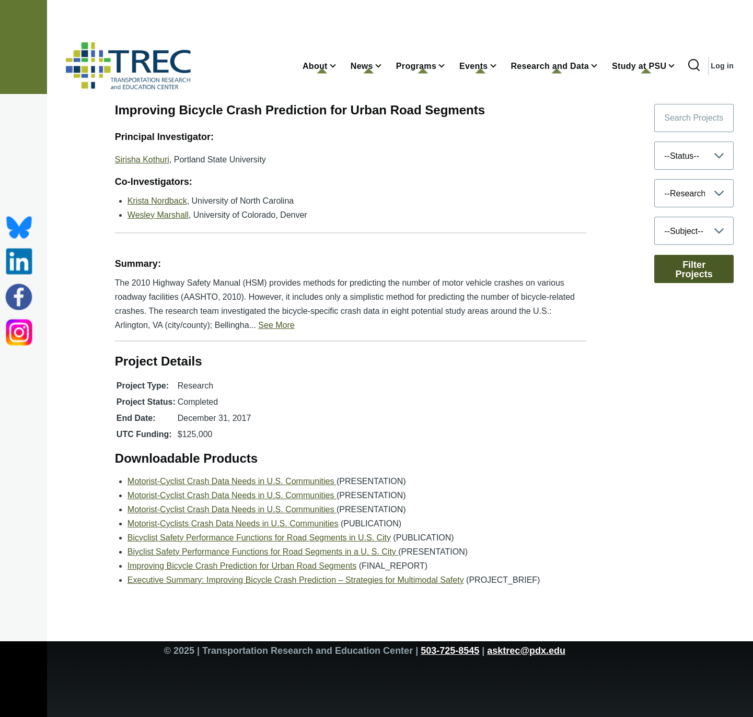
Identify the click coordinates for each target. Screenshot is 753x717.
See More (276, 325)
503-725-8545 (450, 650)
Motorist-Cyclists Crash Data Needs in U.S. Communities (233, 523)
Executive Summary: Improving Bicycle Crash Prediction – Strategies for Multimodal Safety (296, 579)
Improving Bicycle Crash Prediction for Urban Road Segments (242, 565)
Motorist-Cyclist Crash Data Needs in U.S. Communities (232, 481)
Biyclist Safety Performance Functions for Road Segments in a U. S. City (263, 551)
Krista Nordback (157, 200)
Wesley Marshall (158, 214)
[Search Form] (694, 66)
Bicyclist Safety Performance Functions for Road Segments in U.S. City (259, 537)
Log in (722, 66)
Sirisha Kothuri (142, 159)
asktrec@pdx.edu (526, 650)
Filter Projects (694, 269)
